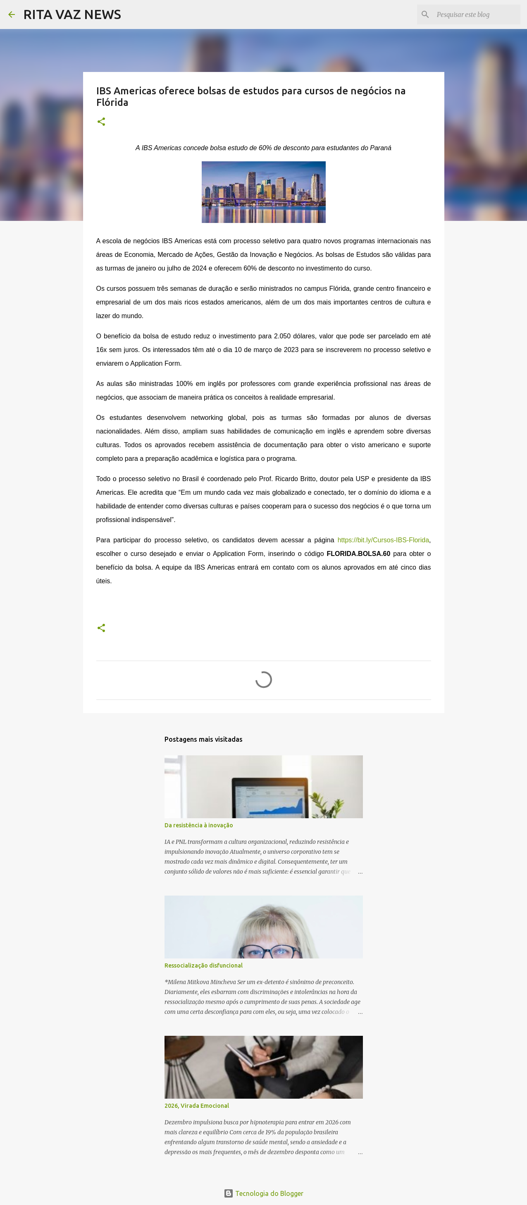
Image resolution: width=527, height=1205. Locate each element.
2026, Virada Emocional (197, 1105)
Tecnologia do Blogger (263, 1193)
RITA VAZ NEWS (72, 14)
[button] (101, 122)
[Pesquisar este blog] (477, 14)
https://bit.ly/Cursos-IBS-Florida (383, 540)
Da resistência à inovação (199, 825)
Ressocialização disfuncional (204, 965)
